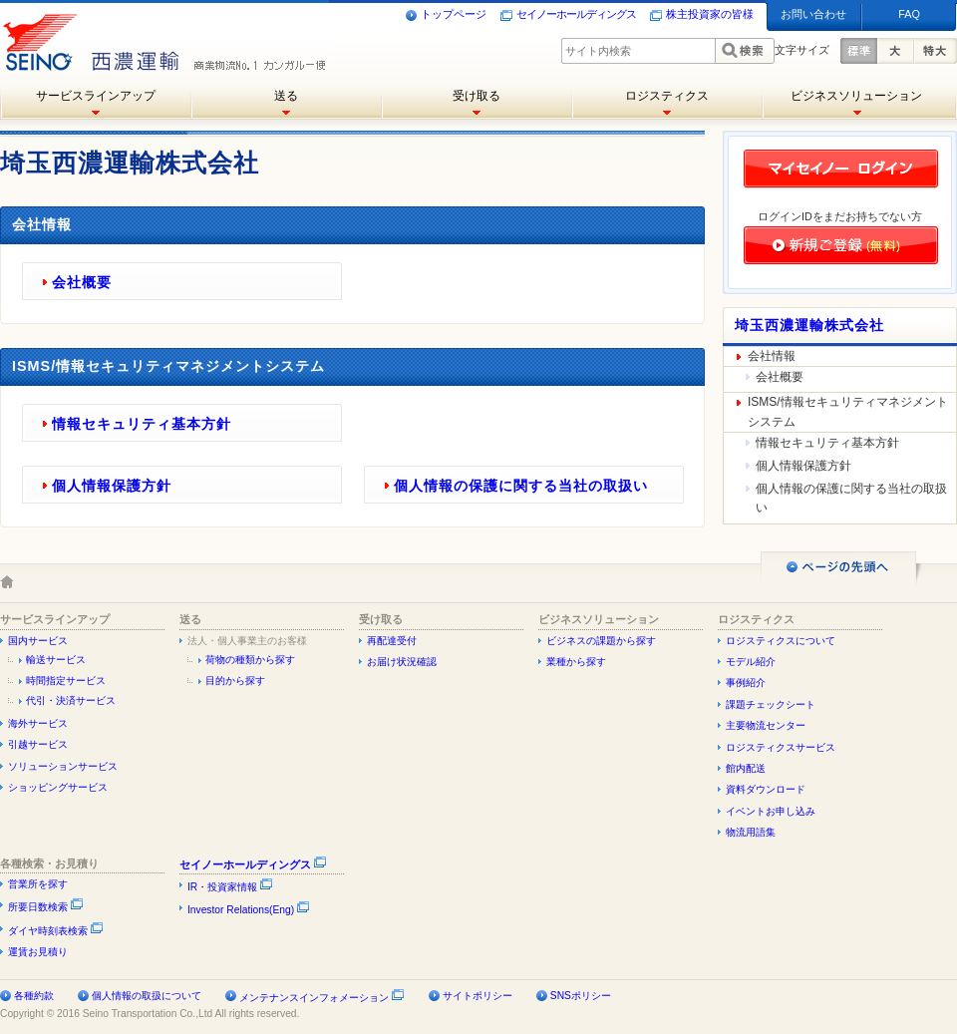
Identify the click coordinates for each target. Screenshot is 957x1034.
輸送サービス (56, 659)
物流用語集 (751, 832)
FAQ (909, 14)
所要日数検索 (46, 906)
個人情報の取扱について (146, 995)
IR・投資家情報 (230, 886)
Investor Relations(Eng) (248, 909)
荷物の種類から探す (250, 659)
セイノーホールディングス (568, 15)
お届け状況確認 (402, 661)
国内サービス (38, 640)
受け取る (476, 96)
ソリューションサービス (63, 766)
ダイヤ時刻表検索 (56, 930)
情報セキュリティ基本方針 (141, 424)
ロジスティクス (667, 96)
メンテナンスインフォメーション (314, 997)
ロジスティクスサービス (780, 747)
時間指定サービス (66, 680)
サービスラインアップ (96, 96)
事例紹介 (746, 682)
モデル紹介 (751, 661)
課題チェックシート (770, 704)
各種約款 (34, 995)
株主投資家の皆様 (702, 15)
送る (286, 96)
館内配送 (746, 768)
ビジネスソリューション (856, 96)
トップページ (445, 15)
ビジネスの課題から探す (601, 640)
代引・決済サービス (71, 700)
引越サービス (38, 744)
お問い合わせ (813, 14)
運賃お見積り (38, 951)
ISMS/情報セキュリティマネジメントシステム (848, 411)
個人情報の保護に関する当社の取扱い (521, 486)
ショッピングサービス (58, 787)
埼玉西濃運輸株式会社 (809, 325)
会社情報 (772, 356)
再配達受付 (392, 640)
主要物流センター (765, 725)
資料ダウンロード (765, 789)
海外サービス (38, 723)
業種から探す (576, 661)
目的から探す (235, 680)
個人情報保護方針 (111, 486)
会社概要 (82, 282)
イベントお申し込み (770, 811)
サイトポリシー (477, 995)
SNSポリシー (580, 995)
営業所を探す (38, 883)
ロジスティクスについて (780, 640)
